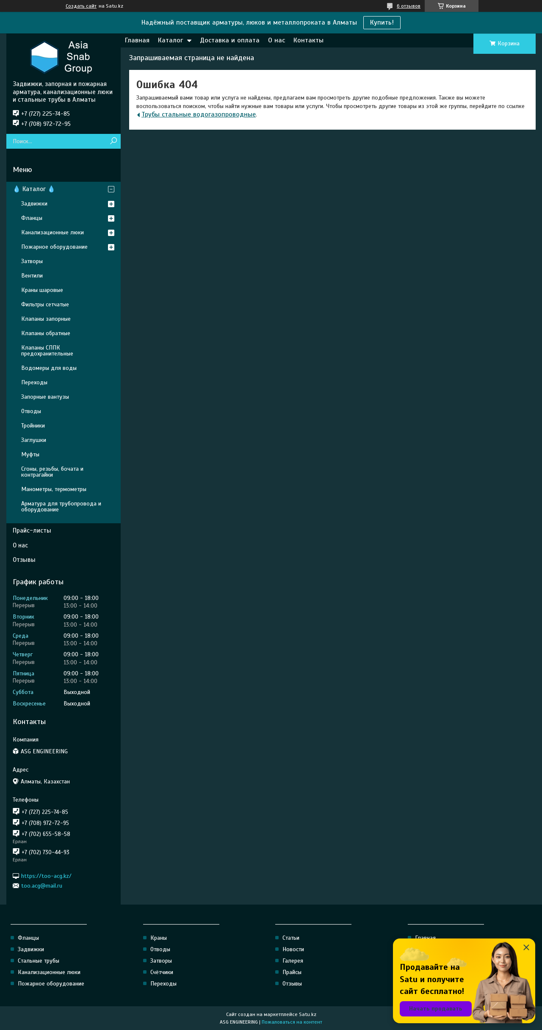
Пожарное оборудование (54, 246)
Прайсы (291, 972)
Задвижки (34, 203)
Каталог (170, 40)
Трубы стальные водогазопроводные (198, 114)
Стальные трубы (38, 960)
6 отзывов (408, 6)
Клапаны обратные (45, 333)
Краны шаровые (42, 290)
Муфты (30, 454)
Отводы (31, 411)
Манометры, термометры (53, 489)
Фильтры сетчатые (45, 304)
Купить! (382, 22)
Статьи (290, 937)
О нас (276, 40)
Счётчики (161, 972)
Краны (158, 937)
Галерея (292, 960)
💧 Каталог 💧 (34, 189)
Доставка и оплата (230, 40)
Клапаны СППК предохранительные (47, 350)
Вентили (32, 275)
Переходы (34, 382)
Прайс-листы (32, 530)
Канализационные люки (52, 232)
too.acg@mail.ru (41, 885)
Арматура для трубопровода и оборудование (61, 506)
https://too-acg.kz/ (46, 875)
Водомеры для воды (49, 368)
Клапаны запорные (46, 318)
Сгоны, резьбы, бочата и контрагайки (52, 471)
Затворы (32, 261)
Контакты (308, 40)
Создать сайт (81, 6)
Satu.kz (307, 1014)
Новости (293, 949)
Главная (137, 40)
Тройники (33, 425)
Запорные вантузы (45, 396)
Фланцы (31, 218)
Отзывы (24, 560)
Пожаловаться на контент (292, 1022)
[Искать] (113, 141)
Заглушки (33, 440)
